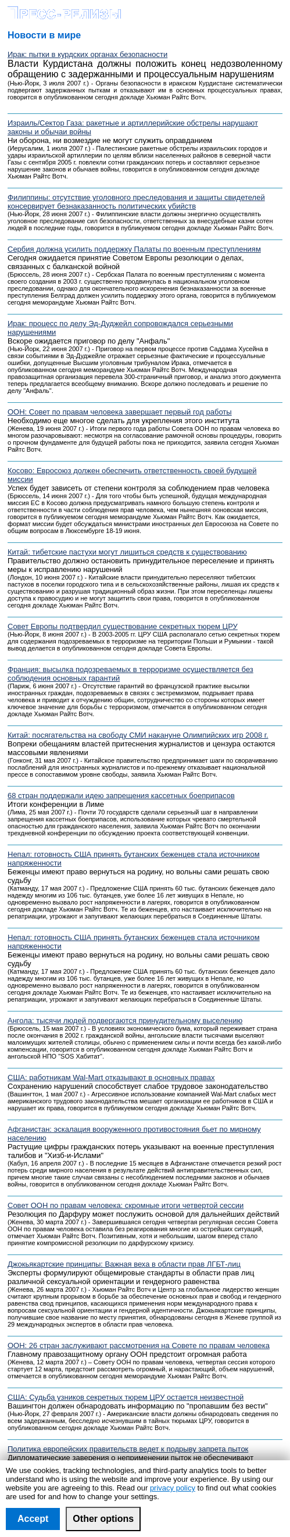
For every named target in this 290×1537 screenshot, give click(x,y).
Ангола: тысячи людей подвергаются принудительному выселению (125, 1020)
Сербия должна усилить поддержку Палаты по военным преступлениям (134, 249)
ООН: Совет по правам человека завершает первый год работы (120, 412)
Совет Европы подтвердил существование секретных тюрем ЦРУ (123, 626)
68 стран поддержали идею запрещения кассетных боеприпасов (121, 795)
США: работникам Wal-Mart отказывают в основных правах (111, 1077)
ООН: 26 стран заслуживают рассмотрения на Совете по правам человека (139, 1345)
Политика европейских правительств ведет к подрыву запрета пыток (128, 1449)
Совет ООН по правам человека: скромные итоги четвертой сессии (126, 1205)
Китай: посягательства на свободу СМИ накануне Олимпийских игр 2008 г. (138, 735)
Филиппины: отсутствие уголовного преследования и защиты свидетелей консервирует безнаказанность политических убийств (136, 201)
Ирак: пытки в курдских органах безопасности (87, 54)
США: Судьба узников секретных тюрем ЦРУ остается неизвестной (126, 1397)
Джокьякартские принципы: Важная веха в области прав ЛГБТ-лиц (124, 1264)
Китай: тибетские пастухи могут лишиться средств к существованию (127, 552)
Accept (32, 1519)
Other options (103, 1519)
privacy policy (172, 1488)
